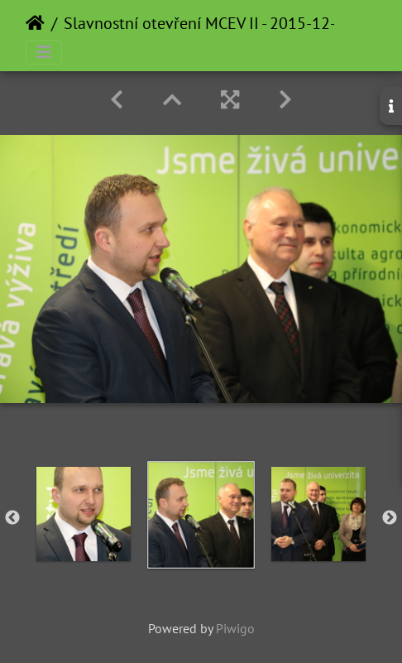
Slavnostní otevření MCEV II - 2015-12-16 (209, 23)
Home (35, 23)
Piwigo (235, 628)
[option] (83, 514)
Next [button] (389, 518)
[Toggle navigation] (44, 52)
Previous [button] (12, 518)
